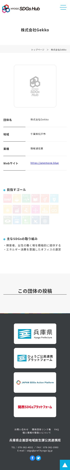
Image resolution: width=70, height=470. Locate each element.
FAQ (56, 429)
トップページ (37, 49)
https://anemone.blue (45, 163)
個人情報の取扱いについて (37, 432)
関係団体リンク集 (41, 429)
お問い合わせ (21, 429)
